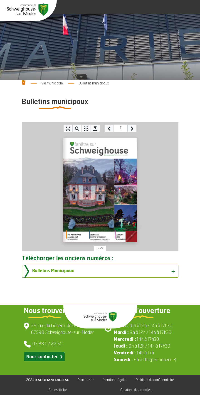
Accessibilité (58, 390)
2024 (47, 380)
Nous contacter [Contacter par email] (44, 357)
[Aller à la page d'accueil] (27, 9)
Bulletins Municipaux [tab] (99, 271)
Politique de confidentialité (155, 380)
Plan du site (86, 380)
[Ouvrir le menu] (191, 7)
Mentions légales (115, 380)
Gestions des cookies (135, 390)
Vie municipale (52, 83)
